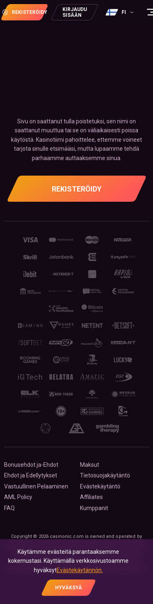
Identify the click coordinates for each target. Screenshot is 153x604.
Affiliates (91, 497)
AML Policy (18, 497)
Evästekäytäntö (100, 486)
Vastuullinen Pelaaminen (36, 486)
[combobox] (120, 12)
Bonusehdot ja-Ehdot (31, 464)
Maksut (89, 464)
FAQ (9, 508)
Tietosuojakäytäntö (105, 475)
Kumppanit (94, 508)
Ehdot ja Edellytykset (30, 475)
